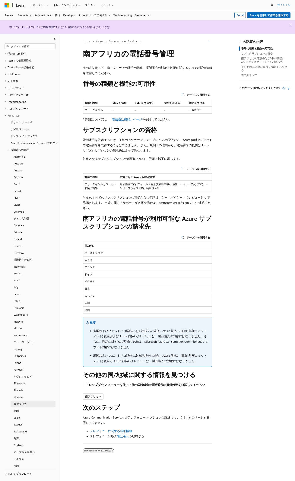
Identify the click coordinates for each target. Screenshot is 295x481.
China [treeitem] (17, 194)
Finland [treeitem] (18, 229)
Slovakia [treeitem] (18, 380)
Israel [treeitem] (17, 270)
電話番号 (123, 436)
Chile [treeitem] (16, 187)
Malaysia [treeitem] (19, 311)
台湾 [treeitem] (16, 428)
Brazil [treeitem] (17, 174)
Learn (87, 41)
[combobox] (30, 46)
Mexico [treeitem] (18, 318)
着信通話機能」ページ (127, 119)
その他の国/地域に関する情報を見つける (264, 68)
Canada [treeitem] (18, 180)
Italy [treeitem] (16, 277)
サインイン (283, 5)
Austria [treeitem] (18, 160)
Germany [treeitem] (19, 242)
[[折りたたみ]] (55, 38)
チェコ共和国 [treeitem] (21, 208)
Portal (240, 15)
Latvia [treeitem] (17, 290)
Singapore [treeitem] (19, 373)
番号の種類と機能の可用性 (257, 48)
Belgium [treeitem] (18, 167)
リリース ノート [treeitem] (20, 112)
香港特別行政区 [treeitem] (23, 249)
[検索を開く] (272, 5)
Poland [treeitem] (17, 352)
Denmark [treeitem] (19, 215)
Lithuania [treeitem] (19, 297)
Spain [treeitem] (17, 407)
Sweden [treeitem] (18, 414)
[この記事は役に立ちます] (283, 88)
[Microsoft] (7, 5)
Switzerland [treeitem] (20, 421)
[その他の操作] (209, 42)
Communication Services (123, 41)
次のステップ (249, 75)
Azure (99, 41)
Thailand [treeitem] (18, 435)
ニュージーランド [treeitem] (24, 331)
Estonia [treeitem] (18, 222)
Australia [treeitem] (19, 153)
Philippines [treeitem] (20, 345)
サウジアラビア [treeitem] (23, 366)
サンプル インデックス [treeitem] (24, 125)
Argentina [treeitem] (19, 146)
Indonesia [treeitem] (19, 256)
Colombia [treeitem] (19, 201)
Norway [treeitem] (18, 338)
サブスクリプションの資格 (257, 53)
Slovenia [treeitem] (18, 386)
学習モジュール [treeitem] (20, 119)
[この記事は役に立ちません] (288, 88)
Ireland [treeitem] (17, 263)
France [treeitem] (17, 235)
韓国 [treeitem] (16, 400)
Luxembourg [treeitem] (21, 304)
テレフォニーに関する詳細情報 (111, 431)
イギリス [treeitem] (19, 448)
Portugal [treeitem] (18, 359)
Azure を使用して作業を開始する (268, 15)
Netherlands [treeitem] (20, 325)
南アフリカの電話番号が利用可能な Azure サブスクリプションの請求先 (262, 59)
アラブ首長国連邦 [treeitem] (24, 441)
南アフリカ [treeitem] (20, 393)
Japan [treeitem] (17, 283)
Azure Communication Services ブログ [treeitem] (33, 132)
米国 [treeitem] (16, 455)
